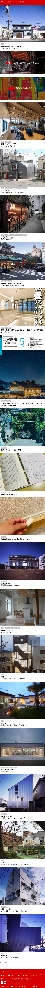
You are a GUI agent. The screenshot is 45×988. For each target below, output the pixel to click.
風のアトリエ (3, 962)
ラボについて (11, 975)
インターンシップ (7, 979)
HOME (3, 975)
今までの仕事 (22, 975)
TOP (3, 971)
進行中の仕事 (32, 975)
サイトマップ (29, 979)
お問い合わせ (19, 979)
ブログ (41, 975)
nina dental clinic (4, 961)
